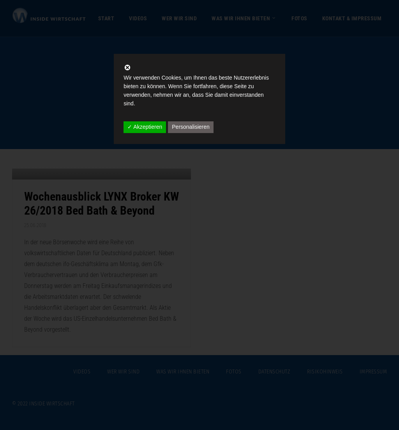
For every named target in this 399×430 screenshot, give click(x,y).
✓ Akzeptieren (144, 127)
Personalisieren (191, 127)
